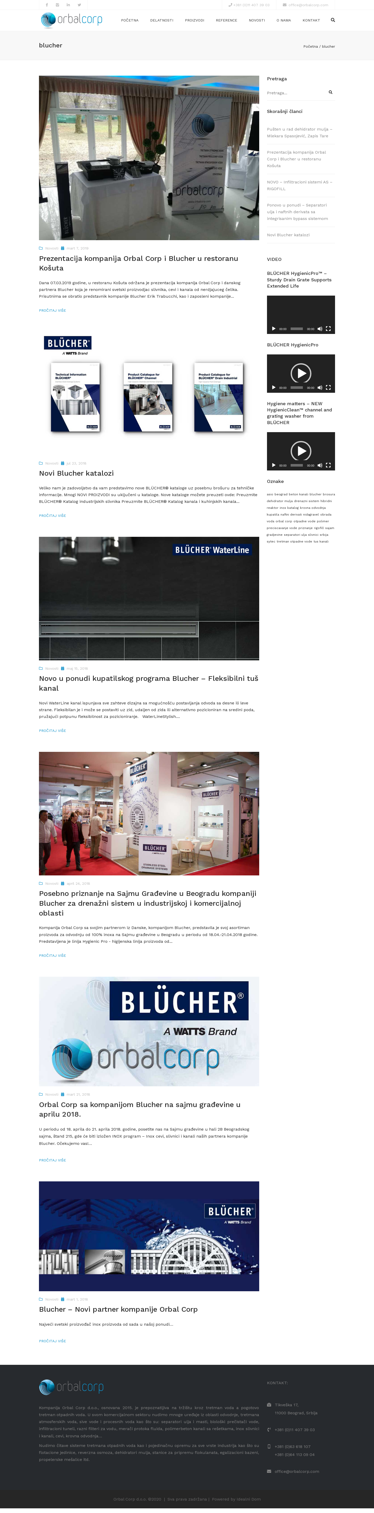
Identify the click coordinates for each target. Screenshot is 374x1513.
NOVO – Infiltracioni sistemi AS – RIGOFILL (299, 190)
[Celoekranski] (328, 333)
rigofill (319, 533)
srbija (324, 539)
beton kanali (298, 499)
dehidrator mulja (280, 506)
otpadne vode (304, 526)
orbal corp (284, 526)
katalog (293, 512)
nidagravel (311, 519)
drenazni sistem (306, 506)
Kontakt (311, 22)
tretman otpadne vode (294, 546)
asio (270, 499)
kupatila (273, 519)
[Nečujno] (320, 333)
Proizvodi (194, 22)
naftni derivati (291, 519)
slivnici (313, 539)
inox (283, 512)
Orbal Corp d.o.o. (130, 1503)
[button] (301, 378)
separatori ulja (295, 539)
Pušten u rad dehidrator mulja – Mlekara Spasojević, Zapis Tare (299, 137)
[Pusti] (273, 333)
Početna (129, 22)
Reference (226, 22)
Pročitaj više (52, 315)
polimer (323, 526)
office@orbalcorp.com (307, 5)
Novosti (257, 22)
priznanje (305, 533)
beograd (281, 499)
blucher (316, 499)
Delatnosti (161, 22)
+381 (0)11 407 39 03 (251, 5)
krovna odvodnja (313, 512)
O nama (284, 22)
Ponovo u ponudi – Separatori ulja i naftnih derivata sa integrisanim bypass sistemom (297, 216)
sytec (271, 546)
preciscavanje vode (282, 533)
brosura (329, 499)
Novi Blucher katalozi (288, 239)
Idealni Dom (249, 1503)
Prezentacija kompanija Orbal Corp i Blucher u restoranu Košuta (296, 163)
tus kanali (321, 546)
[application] (301, 320)
